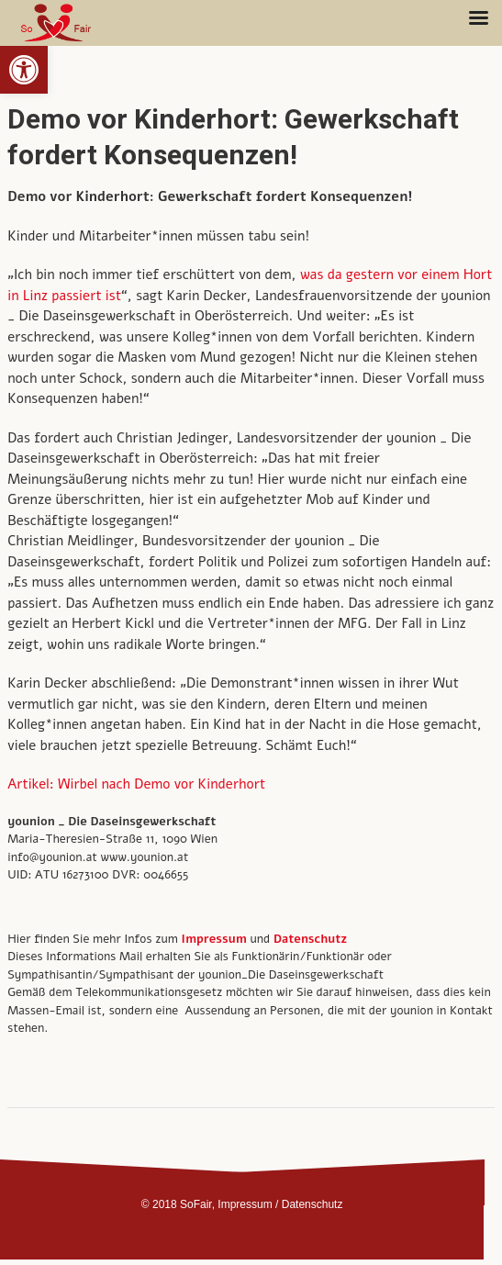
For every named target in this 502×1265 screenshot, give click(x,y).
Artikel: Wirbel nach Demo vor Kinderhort (136, 784)
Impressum (245, 1204)
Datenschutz (310, 939)
